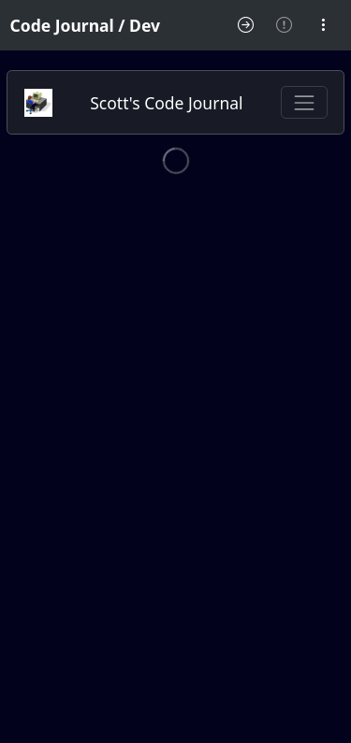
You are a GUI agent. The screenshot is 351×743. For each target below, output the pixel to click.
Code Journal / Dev (85, 25)
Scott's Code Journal (166, 103)
